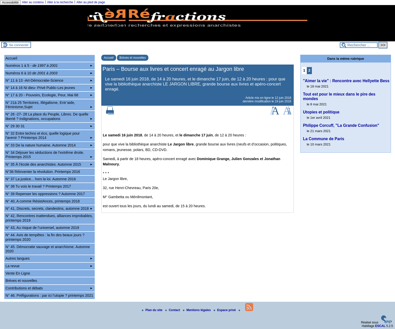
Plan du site (152, 310)
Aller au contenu (33, 2)
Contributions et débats (49, 288)
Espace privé (225, 310)
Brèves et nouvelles (132, 57)
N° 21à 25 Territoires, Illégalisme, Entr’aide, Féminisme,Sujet (49, 105)
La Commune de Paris (323, 139)
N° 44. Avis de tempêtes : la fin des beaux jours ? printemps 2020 (45, 237)
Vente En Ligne (18, 273)
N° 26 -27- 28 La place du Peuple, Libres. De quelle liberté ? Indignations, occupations (49, 116)
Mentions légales (197, 310)
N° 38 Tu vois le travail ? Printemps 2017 (38, 186)
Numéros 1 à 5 (49, 66)
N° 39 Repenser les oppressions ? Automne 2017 (45, 194)
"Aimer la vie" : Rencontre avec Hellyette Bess (346, 81)
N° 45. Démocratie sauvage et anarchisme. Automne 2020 (48, 249)
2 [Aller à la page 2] (309, 70)
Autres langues (49, 258)
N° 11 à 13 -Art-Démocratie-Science (49, 80)
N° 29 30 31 (49, 126)
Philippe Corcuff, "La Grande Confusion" (341, 125)
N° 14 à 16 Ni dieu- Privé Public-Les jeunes (49, 88)
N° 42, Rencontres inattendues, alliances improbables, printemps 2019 (49, 218)
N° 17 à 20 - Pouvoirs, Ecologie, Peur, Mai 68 (49, 95)
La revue (49, 266)
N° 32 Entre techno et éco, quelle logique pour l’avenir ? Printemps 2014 (49, 135)
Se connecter (19, 45)
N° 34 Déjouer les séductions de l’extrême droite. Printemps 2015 (49, 155)
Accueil (109, 57)
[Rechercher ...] (359, 45)
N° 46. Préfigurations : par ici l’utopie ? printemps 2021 (49, 295)
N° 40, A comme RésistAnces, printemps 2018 (43, 201)
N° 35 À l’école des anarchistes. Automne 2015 (49, 164)
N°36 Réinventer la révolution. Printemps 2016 (43, 172)
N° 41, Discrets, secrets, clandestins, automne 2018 (49, 208)
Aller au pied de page (90, 2)
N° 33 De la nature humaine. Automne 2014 (49, 145)
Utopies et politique (321, 112)
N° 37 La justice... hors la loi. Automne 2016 (41, 179)
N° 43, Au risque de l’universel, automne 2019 (42, 228)
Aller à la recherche (60, 2)
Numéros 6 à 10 (49, 73)
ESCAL (380, 326)
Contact (173, 310)
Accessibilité (10, 2)
